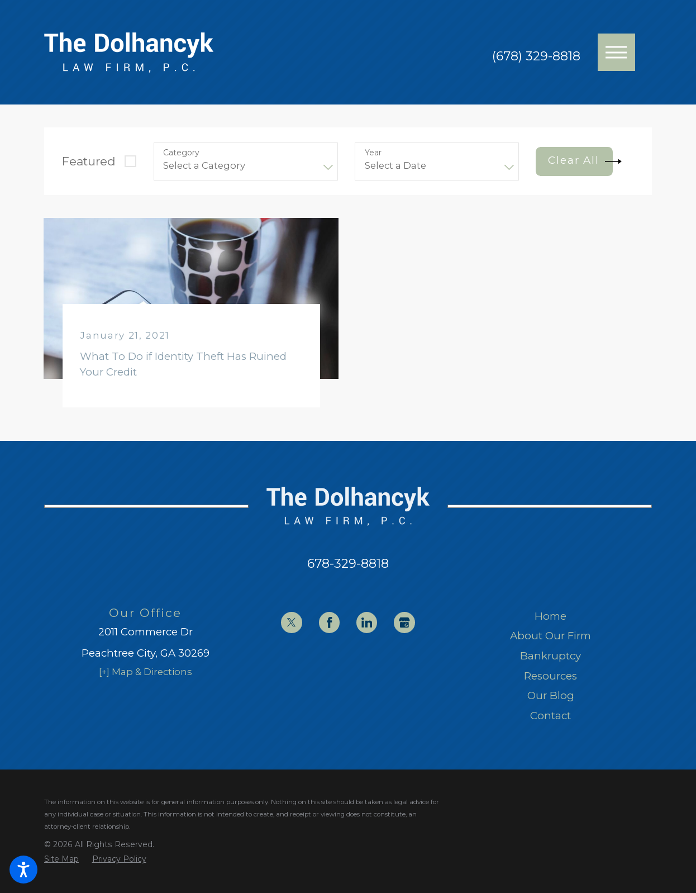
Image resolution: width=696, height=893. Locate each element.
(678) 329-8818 (536, 56)
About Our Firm (550, 635)
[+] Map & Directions (145, 671)
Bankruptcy (550, 655)
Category (181, 153)
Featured (89, 161)
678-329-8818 (348, 563)
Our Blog (550, 695)
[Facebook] (329, 622)
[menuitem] (550, 616)
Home (550, 616)
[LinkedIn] (366, 622)
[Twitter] (291, 622)
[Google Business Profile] (404, 622)
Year (373, 153)
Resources (550, 675)
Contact (550, 715)
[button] (23, 870)
